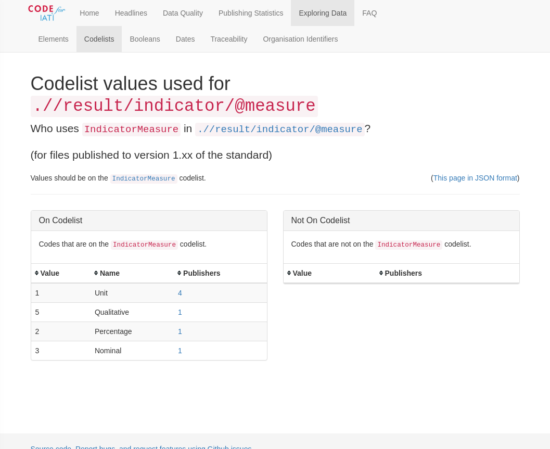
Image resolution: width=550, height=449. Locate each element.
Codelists (99, 39)
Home (89, 13)
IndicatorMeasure (143, 179)
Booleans (145, 39)
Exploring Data (323, 13)
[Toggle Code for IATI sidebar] (47, 13)
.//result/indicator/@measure (279, 129)
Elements (54, 39)
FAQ (369, 13)
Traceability (228, 39)
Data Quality (183, 13)
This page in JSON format (475, 178)
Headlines (131, 13)
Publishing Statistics (251, 13)
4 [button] (180, 293)
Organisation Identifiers (300, 39)
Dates (185, 39)
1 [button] (180, 312)
